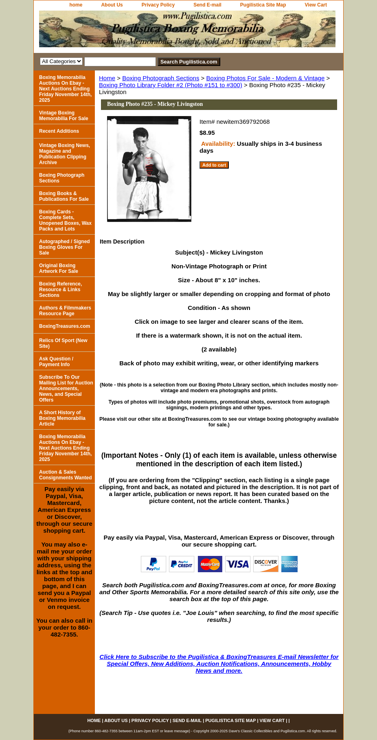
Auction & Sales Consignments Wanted (65, 475)
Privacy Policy (158, 5)
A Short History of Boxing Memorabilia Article (62, 418)
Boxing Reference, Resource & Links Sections (60, 289)
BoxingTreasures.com (64, 326)
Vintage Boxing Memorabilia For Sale (63, 115)
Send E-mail (207, 5)
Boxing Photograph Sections (160, 78)
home (75, 5)
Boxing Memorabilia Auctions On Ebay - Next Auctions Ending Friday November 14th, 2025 (65, 89)
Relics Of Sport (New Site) (63, 343)
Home (107, 78)
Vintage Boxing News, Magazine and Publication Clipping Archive (64, 154)
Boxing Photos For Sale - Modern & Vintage (265, 78)
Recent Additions (59, 131)
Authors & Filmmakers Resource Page (65, 310)
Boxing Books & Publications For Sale (64, 196)
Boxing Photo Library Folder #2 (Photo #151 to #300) (170, 84)
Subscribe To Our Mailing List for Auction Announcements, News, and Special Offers (66, 388)
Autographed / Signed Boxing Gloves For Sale (64, 247)
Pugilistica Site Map (263, 5)
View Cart (316, 5)
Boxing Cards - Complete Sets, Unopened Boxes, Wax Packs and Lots (65, 220)
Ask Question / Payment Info (56, 361)
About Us (112, 5)
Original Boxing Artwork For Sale (58, 268)
